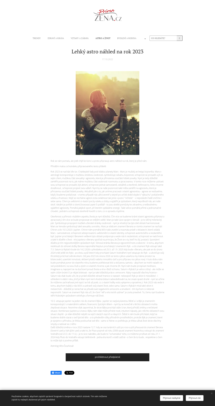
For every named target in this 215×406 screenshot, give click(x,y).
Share (56, 373)
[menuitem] (71, 38)
